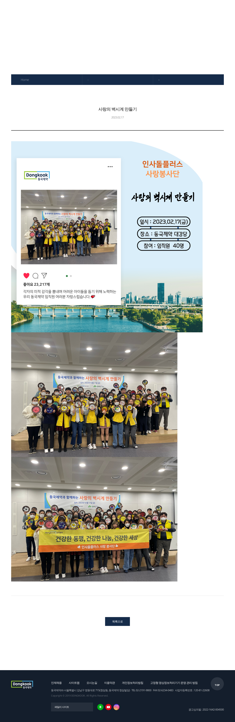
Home (25, 80)
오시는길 (91, 683)
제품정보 (83, 8)
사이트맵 (74, 683)
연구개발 (134, 8)
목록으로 (117, 621)
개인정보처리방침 (132, 683)
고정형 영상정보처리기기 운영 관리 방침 (174, 683)
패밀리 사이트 (62, 707)
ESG (159, 8)
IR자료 (108, 8)
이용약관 (109, 683)
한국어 (218, 8)
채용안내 (185, 8)
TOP (217, 685)
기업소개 (58, 8)
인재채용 (56, 683)
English (228, 8)
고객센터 (211, 8)
